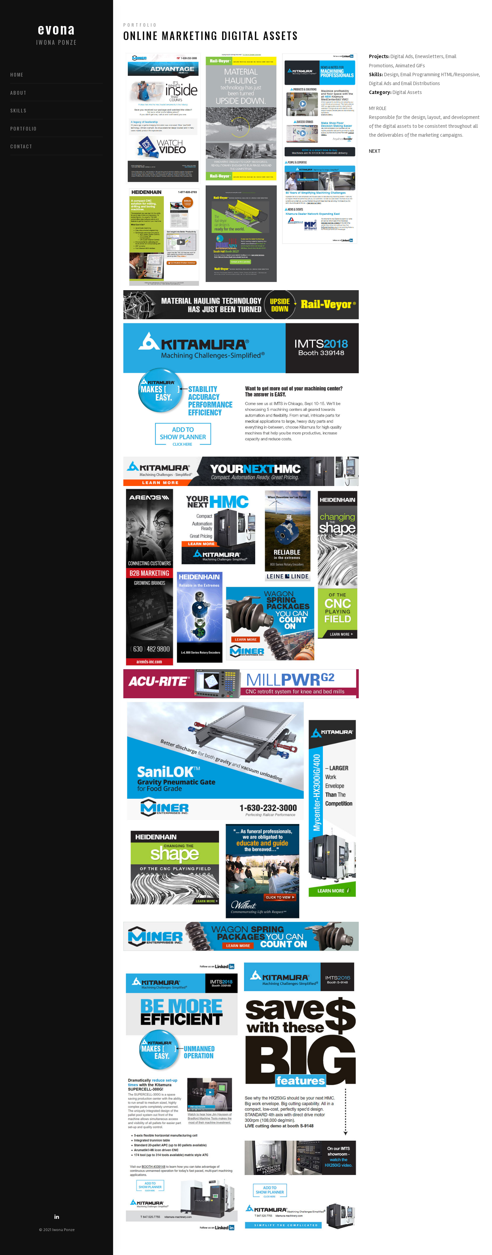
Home (17, 74)
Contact (21, 146)
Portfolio (23, 128)
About (18, 92)
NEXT (375, 151)
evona (56, 35)
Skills (18, 110)
